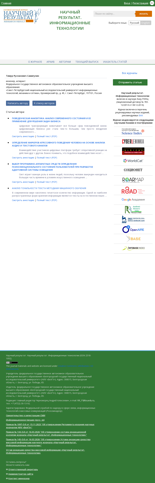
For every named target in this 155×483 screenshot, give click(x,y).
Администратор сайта (20, 473)
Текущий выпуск (87, 61)
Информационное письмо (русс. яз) (25, 419)
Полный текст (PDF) (47, 136)
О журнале (35, 61)
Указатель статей (115, 61)
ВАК (141, 115)
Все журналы (129, 73)
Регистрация (140, 3)
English (145, 22)
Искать (144, 14)
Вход (127, 3)
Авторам (65, 61)
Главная (6, 3)
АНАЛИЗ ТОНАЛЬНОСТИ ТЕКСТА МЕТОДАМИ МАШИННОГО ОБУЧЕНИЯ (49, 188)
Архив (51, 61)
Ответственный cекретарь (23, 469)
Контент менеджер (19, 478)
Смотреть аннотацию (23, 136)
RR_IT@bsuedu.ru (85, 400)
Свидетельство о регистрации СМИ (25, 415)
